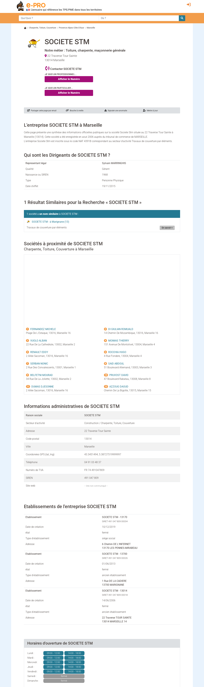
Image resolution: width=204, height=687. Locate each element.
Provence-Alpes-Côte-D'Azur (71, 27)
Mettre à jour (150, 110)
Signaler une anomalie (115, 110)
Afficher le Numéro (69, 79)
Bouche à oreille (74, 110)
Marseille (91, 27)
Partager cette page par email (41, 110)
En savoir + (167, 227)
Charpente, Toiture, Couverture (42, 27)
